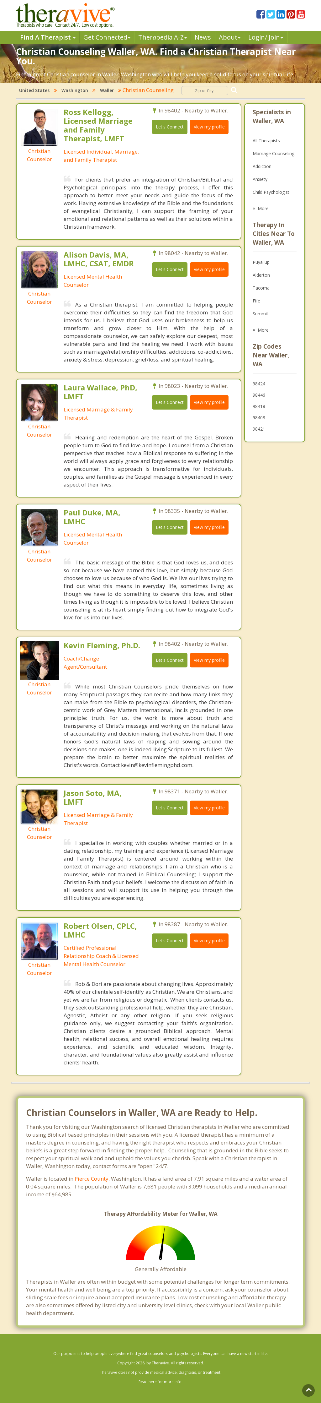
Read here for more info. (160, 1381)
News (203, 37)
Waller (107, 90)
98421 (259, 429)
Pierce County (91, 1178)
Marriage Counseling (273, 153)
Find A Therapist (48, 37)
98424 (259, 384)
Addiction (262, 166)
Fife (256, 301)
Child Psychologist (271, 192)
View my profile (209, 127)
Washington (74, 90)
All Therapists (266, 141)
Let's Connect (170, 127)
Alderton (261, 275)
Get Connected (106, 37)
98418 (259, 406)
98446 (259, 395)
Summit (260, 314)
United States (34, 90)
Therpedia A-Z (162, 37)
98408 (259, 418)
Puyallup (261, 262)
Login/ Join (265, 37)
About (229, 37)
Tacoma (261, 288)
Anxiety (260, 179)
